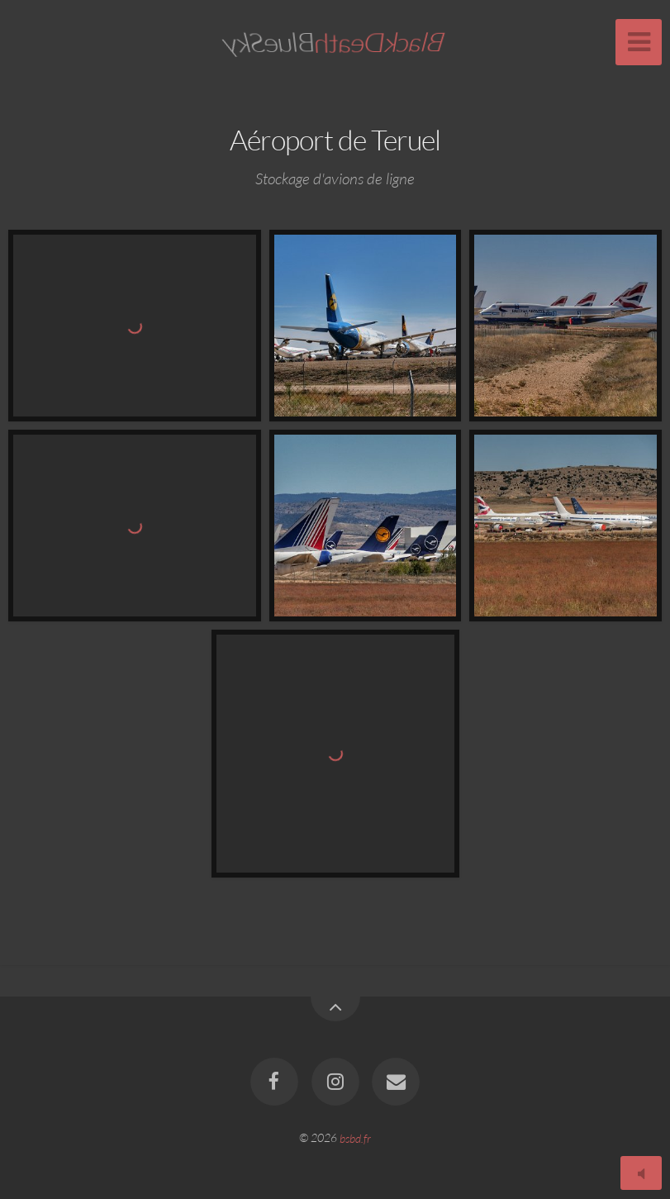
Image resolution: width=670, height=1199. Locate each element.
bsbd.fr (355, 1137)
